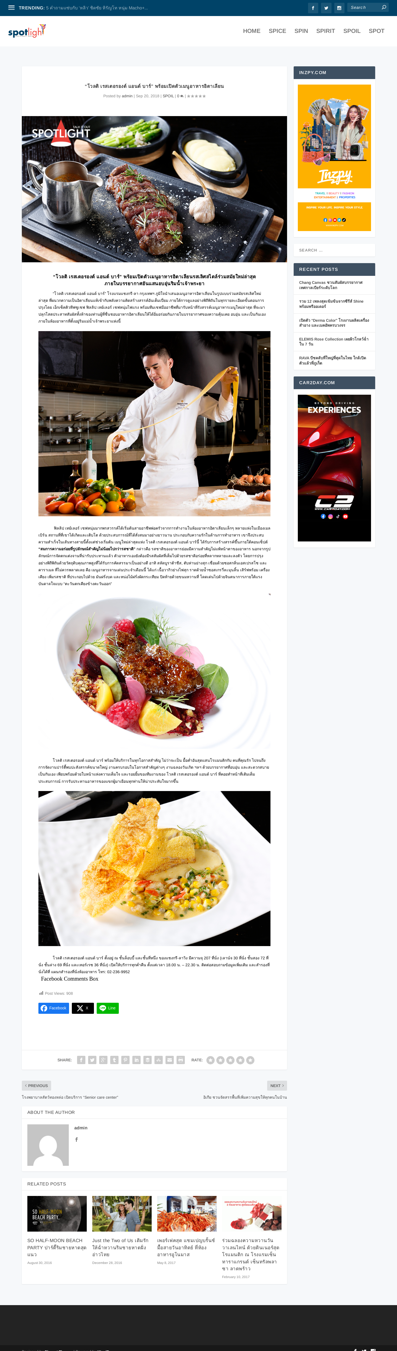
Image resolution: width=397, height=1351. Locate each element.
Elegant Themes (58, 1344)
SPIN (301, 33)
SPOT (377, 33)
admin (127, 89)
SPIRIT (325, 33)
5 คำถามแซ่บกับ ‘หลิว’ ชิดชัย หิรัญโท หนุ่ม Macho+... (97, 8)
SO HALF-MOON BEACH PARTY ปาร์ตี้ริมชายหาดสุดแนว (57, 1240)
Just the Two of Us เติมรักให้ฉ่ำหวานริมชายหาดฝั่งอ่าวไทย (120, 1240)
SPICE (277, 33)
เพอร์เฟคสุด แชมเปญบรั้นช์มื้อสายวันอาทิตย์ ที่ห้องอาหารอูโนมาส (186, 1240)
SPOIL (352, 33)
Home (252, 33)
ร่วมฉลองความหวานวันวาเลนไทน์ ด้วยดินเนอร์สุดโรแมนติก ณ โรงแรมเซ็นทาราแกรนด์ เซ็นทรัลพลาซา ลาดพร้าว (250, 1247)
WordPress (107, 1344)
